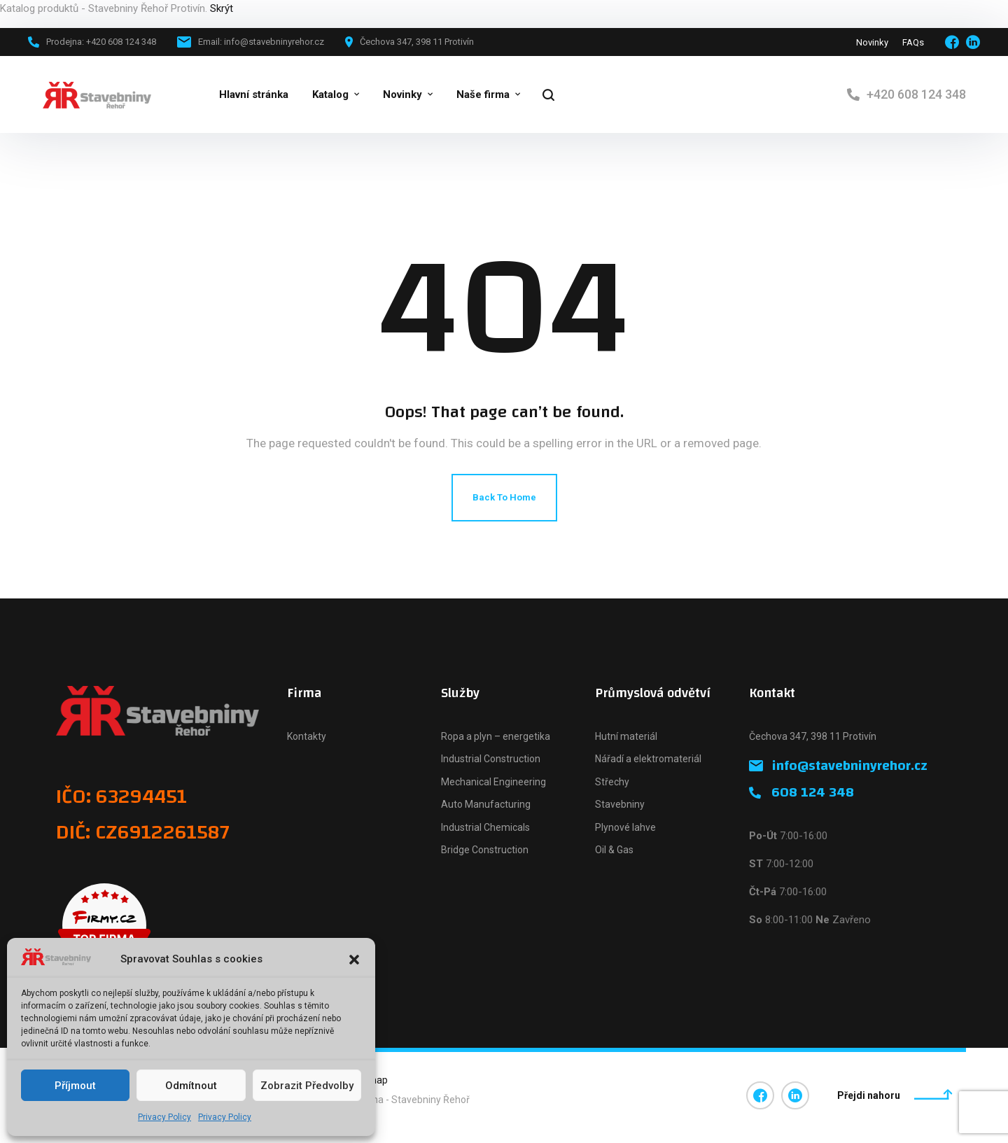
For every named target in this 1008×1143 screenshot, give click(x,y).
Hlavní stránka (253, 94)
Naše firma (483, 94)
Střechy (612, 781)
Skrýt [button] (221, 8)
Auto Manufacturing (486, 804)
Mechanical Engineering (493, 781)
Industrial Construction (490, 758)
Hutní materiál (626, 736)
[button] (354, 960)
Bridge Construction (484, 849)
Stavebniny (620, 804)
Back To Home (504, 497)
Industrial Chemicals (485, 827)
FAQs (913, 42)
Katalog (330, 94)
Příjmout (75, 1085)
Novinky (872, 42)
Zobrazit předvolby (307, 1085)
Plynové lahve (625, 827)
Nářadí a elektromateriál (648, 758)
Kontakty (306, 736)
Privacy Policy (164, 1117)
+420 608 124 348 (916, 94)
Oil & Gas (614, 849)
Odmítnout (191, 1085)
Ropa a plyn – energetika (495, 736)
